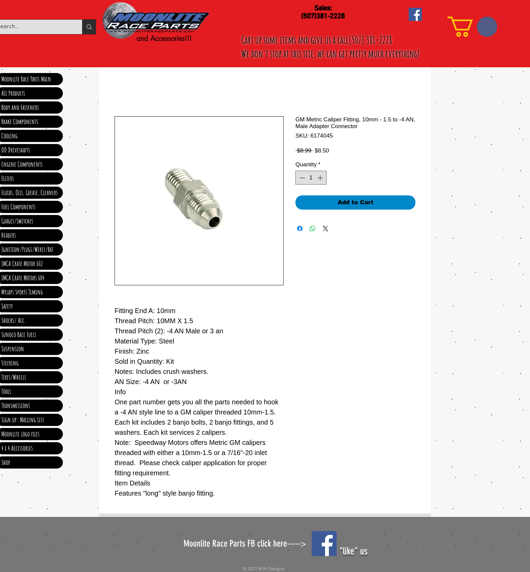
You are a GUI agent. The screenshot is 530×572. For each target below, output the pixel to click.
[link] (472, 27)
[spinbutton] (311, 178)
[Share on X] (325, 228)
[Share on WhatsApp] (313, 228)
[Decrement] (301, 178)
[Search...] (89, 27)
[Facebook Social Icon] (415, 14)
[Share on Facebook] (300, 228)
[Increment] (321, 178)
